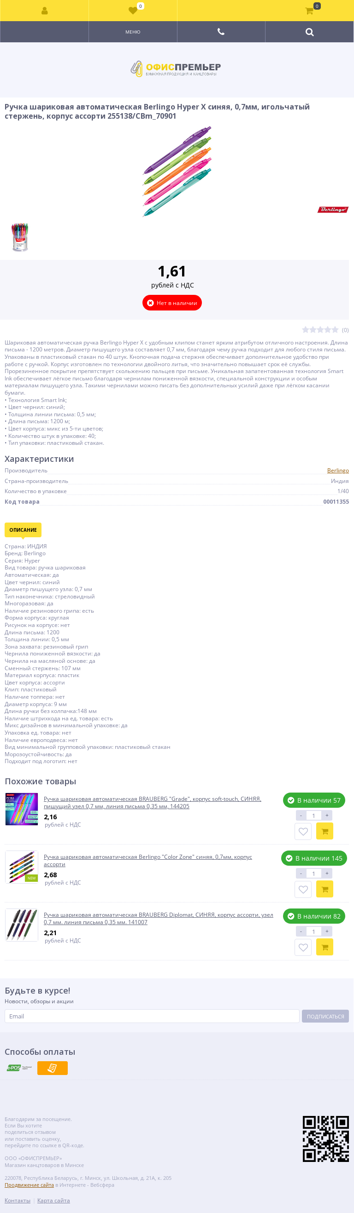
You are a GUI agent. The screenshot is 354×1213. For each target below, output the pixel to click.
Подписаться (325, 1016)
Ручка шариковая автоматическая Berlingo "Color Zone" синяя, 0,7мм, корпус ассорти (148, 860)
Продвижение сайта (29, 1184)
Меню (133, 32)
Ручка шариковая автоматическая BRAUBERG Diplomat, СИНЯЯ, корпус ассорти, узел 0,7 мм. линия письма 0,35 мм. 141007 (158, 918)
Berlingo (338, 470)
